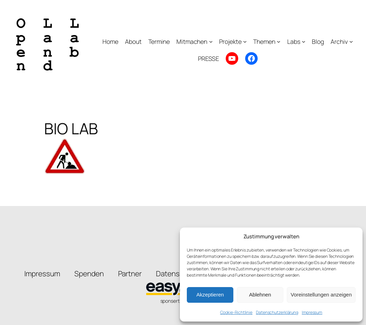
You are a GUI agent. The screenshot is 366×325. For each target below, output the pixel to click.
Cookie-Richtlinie (236, 312)
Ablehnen (260, 295)
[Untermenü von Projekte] (245, 41)
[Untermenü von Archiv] (351, 41)
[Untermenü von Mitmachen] (211, 41)
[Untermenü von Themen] (278, 41)
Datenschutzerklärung (277, 312)
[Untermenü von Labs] (303, 41)
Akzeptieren (210, 295)
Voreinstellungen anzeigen (321, 295)
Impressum (312, 312)
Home (110, 41)
